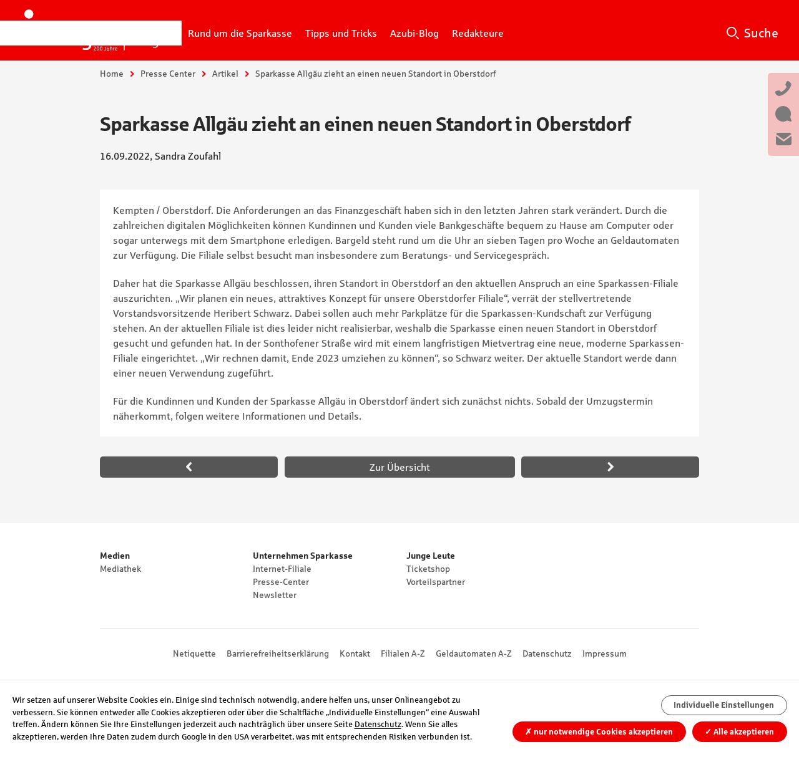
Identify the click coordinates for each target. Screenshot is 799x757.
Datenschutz (547, 653)
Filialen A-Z (403, 653)
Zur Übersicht (400, 467)
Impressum (604, 653)
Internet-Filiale (282, 569)
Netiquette (194, 653)
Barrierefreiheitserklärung (278, 653)
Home (112, 74)
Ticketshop (428, 569)
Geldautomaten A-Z (474, 653)
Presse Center (167, 74)
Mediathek (120, 569)
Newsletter (275, 595)
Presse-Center (281, 582)
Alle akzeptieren (739, 731)
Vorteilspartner (435, 582)
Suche (761, 33)
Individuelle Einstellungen (724, 705)
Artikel (225, 74)
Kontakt (355, 653)
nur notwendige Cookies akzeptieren (599, 731)
